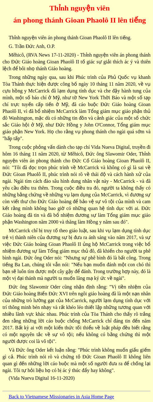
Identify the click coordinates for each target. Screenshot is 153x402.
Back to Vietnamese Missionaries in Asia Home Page (61, 396)
